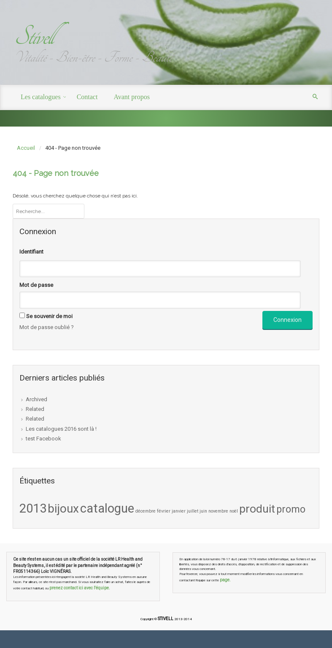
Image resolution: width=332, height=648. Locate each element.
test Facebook (43, 438)
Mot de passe (36, 285)
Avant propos (131, 96)
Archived (36, 399)
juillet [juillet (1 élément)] (192, 511)
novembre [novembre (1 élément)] (218, 511)
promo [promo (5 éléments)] (290, 509)
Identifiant (31, 251)
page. (225, 580)
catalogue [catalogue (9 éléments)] (107, 508)
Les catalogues (41, 96)
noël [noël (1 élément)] (233, 511)
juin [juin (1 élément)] (203, 511)
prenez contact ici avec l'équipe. (79, 588)
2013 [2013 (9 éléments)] (32, 508)
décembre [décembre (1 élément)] (145, 511)
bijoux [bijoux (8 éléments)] (63, 509)
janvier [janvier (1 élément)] (179, 511)
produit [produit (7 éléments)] (257, 509)
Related (35, 409)
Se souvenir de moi (49, 316)
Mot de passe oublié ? (46, 327)
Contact (87, 96)
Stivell (33, 36)
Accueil (26, 148)
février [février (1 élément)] (163, 511)
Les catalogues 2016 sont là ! (61, 429)
